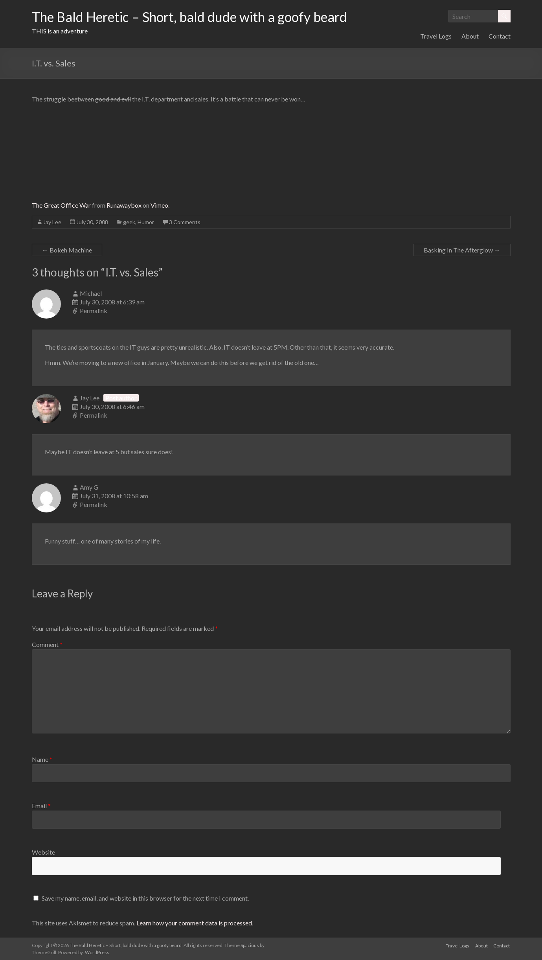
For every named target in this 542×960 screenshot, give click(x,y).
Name (42, 759)
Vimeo (159, 205)
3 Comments (184, 222)
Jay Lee (52, 222)
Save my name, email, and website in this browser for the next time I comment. (145, 898)
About (470, 36)
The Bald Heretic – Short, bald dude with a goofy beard (200, 17)
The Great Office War (61, 205)
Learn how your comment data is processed (194, 923)
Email (41, 805)
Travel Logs (436, 36)
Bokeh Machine (67, 250)
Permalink (93, 310)
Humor (146, 222)
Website (43, 852)
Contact (500, 36)
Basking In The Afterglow (462, 250)
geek (129, 222)
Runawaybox (124, 205)
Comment (47, 644)
